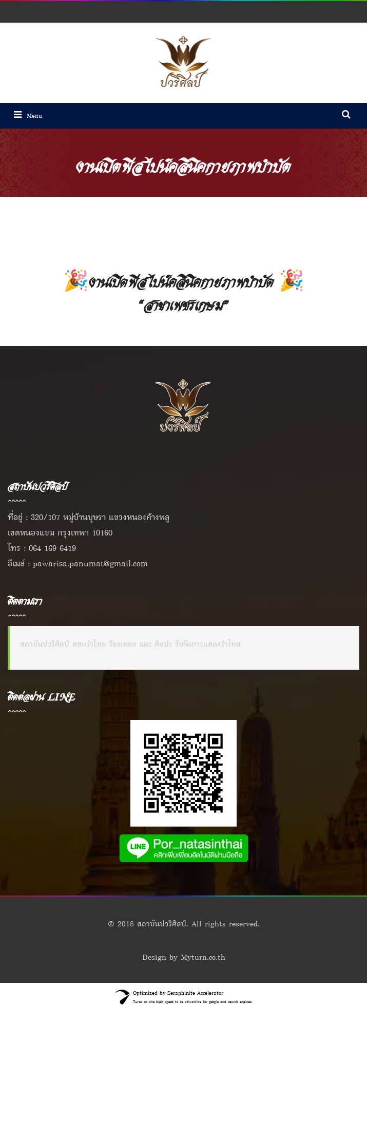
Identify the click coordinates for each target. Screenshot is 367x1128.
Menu (28, 115)
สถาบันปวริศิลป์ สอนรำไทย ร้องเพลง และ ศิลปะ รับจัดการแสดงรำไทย (130, 643)
